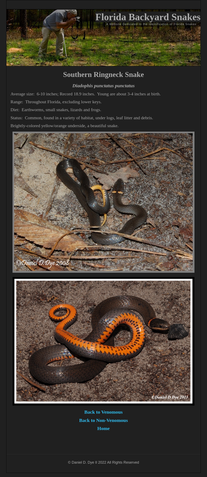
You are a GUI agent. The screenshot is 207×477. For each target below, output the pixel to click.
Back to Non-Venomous (103, 420)
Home (103, 428)
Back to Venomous (103, 412)
